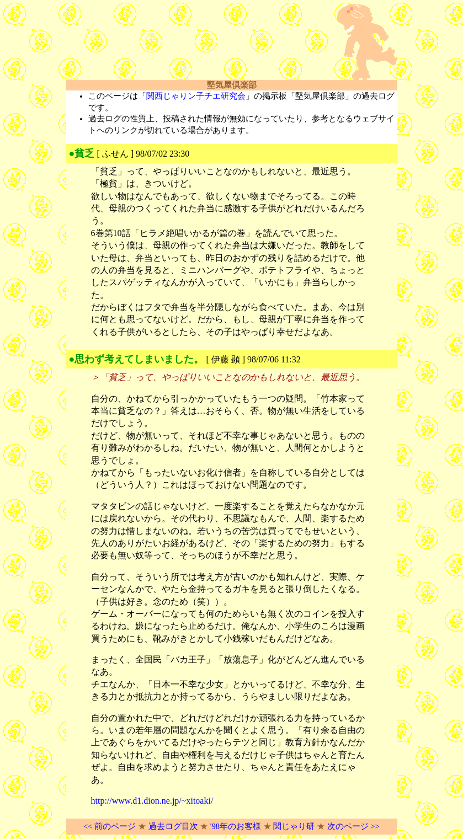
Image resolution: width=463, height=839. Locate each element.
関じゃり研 (294, 826)
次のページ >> (353, 826)
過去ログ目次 (173, 826)
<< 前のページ (109, 826)
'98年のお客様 (235, 826)
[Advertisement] (195, 42)
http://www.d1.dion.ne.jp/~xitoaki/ (152, 800)
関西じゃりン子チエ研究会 (196, 96)
